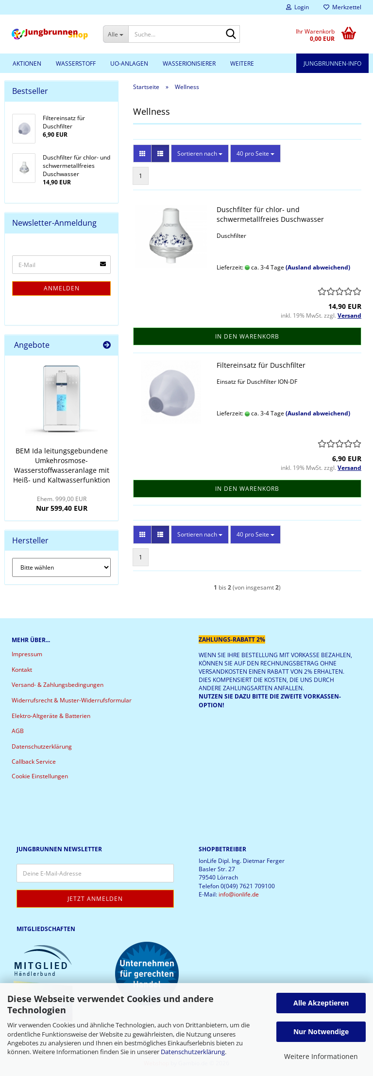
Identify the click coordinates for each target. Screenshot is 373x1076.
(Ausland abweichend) (318, 267)
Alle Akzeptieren (321, 1002)
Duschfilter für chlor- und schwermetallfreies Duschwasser (270, 214)
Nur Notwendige (321, 1031)
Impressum (27, 654)
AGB (18, 731)
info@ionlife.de (239, 894)
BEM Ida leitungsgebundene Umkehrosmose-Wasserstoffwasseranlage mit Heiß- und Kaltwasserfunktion (61, 465)
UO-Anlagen (129, 63)
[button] (142, 153)
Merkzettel (342, 7)
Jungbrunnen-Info (332, 63)
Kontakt (22, 669)
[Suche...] (115, 34)
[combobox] (200, 153)
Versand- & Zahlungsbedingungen (57, 685)
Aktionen (27, 63)
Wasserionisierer (189, 63)
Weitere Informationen (321, 1056)
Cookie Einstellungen (40, 776)
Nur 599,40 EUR (61, 504)
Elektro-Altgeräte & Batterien (51, 716)
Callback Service (34, 761)
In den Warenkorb (247, 336)
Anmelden (62, 288)
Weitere (242, 63)
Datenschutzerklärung (193, 1051)
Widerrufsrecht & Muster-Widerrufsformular (72, 700)
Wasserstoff (76, 63)
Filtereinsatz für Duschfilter (261, 365)
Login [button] (297, 7)
